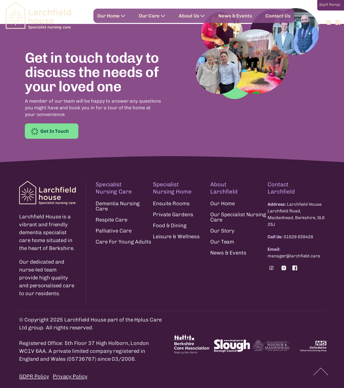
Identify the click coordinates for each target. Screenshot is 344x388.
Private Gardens (173, 214)
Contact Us (277, 16)
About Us (192, 16)
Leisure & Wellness (176, 236)
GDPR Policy (34, 376)
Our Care (152, 16)
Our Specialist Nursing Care (238, 217)
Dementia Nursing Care (118, 206)
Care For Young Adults (123, 241)
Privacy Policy (70, 376)
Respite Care (111, 219)
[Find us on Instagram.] (284, 268)
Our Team (222, 241)
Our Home (111, 16)
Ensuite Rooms (171, 203)
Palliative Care (114, 230)
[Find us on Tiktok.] (271, 268)
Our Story (222, 230)
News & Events (235, 16)
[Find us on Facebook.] (294, 268)
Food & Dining (170, 225)
